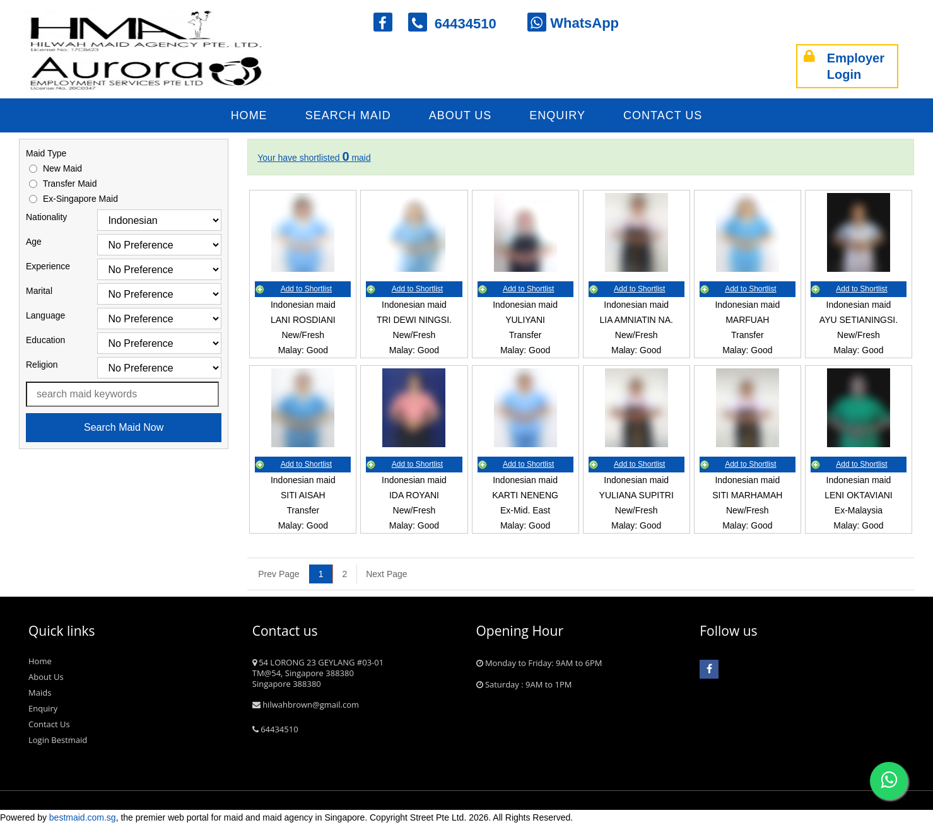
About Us (460, 115)
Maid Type (46, 153)
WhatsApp (573, 23)
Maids (39, 693)
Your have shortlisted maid (313, 158)
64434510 (460, 24)
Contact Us (662, 115)
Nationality (46, 217)
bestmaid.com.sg (82, 817)
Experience (48, 266)
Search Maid (348, 115)
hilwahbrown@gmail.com (305, 704)
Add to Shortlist (306, 288)
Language (45, 315)
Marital (39, 291)
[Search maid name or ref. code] (122, 394)
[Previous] (279, 574)
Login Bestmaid (57, 740)
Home (249, 115)
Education (45, 340)
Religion (42, 365)
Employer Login (844, 66)
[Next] (381, 574)
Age (34, 242)
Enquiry (557, 115)
